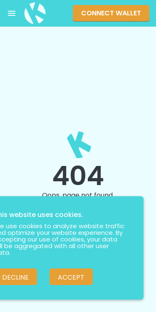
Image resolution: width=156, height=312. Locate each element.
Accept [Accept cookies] (71, 277)
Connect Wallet (111, 13)
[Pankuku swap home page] (35, 13)
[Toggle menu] (11, 13)
